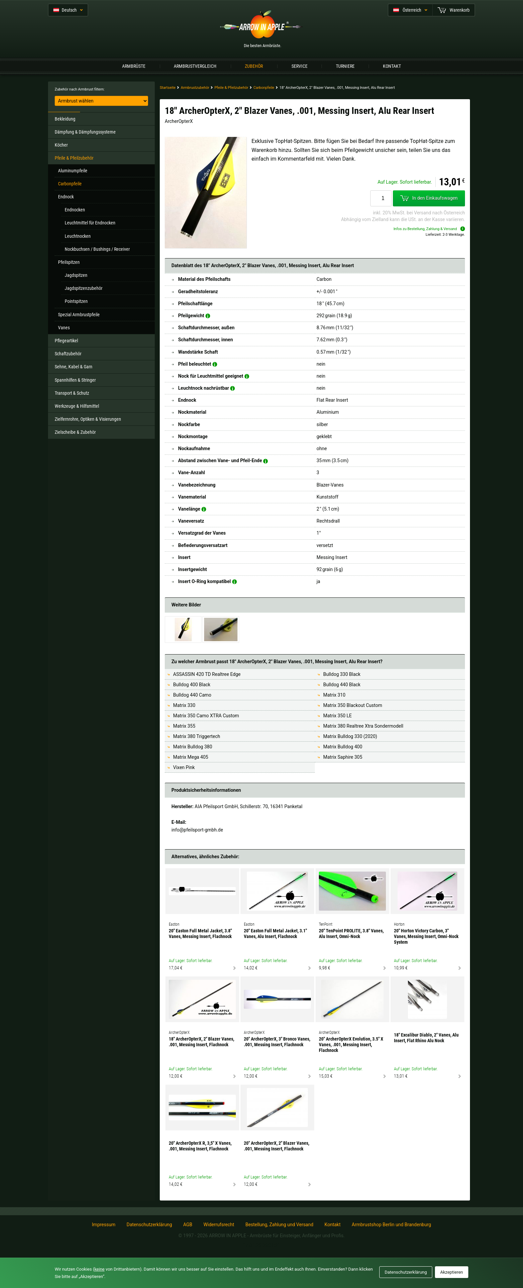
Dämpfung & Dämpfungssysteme (85, 132)
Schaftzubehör (68, 353)
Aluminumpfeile (72, 170)
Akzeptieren (451, 1272)
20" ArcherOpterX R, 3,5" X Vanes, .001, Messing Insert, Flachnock (200, 1145)
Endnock (66, 196)
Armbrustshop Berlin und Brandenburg (391, 1224)
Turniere (345, 66)
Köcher (61, 145)
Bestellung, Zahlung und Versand (279, 1224)
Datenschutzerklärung (149, 1224)
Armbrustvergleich (195, 66)
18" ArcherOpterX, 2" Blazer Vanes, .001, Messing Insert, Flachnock (201, 1041)
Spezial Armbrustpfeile (79, 314)
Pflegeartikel (66, 340)
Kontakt (392, 66)
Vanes (64, 327)
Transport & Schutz (72, 393)
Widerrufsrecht (218, 1224)
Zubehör (254, 66)
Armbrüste (133, 66)
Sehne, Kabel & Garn (73, 366)
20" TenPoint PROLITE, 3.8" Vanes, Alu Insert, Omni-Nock (351, 933)
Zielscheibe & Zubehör (75, 432)
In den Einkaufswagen (429, 198)
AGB (187, 1224)
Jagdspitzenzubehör (83, 288)
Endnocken (75, 209)
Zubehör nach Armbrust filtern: (79, 89)
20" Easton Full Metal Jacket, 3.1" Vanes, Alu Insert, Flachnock (275, 933)
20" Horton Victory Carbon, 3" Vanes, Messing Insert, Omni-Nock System (426, 936)
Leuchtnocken (78, 236)
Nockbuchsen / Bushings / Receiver (97, 249)
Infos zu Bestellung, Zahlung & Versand (429, 229)
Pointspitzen (76, 301)
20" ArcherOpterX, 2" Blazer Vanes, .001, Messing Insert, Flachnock (276, 1145)
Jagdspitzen (76, 275)
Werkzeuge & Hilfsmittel (77, 406)
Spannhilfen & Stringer (75, 380)
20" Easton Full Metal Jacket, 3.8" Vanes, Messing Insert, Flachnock (200, 933)
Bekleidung (65, 119)
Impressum (103, 1224)
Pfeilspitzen (69, 262)
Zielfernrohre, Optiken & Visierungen (88, 419)
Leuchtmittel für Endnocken (90, 222)
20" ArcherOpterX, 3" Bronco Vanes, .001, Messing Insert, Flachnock (277, 1041)
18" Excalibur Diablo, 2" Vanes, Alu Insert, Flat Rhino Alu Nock (426, 1037)
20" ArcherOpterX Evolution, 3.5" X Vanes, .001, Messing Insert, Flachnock (351, 1044)
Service (300, 66)
